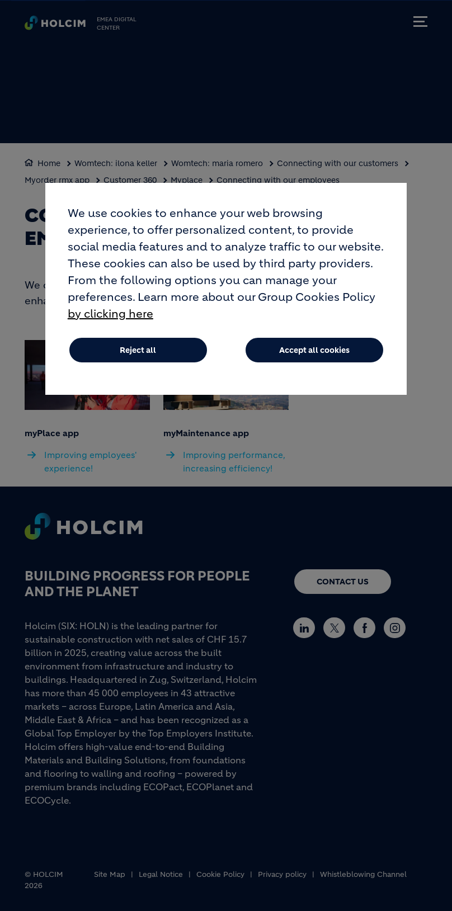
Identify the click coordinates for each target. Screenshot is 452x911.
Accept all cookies (314, 361)
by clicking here (110, 325)
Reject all (138, 361)
